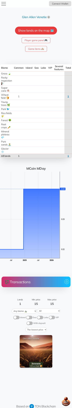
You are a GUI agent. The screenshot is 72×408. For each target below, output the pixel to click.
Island (23, 317)
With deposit (39, 323)
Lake (46, 317)
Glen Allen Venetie (34, 17)
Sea (35, 317)
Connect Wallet (60, 3)
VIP (57, 317)
